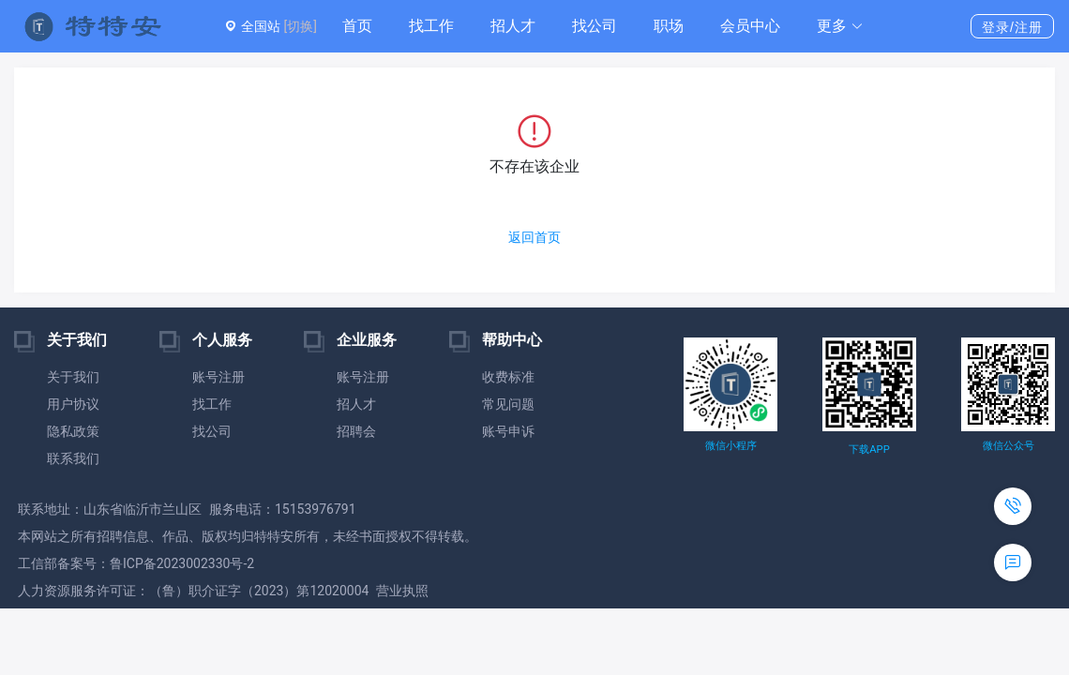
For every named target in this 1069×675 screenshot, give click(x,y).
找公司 (594, 26)
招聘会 (356, 431)
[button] (840, 26)
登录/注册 (1012, 27)
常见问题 (508, 404)
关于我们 (73, 376)
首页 (357, 26)
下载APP (869, 449)
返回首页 (534, 237)
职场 (669, 26)
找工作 (431, 26)
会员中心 (750, 26)
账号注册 (218, 376)
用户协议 (73, 404)
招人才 (512, 26)
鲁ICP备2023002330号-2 (182, 563)
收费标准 (508, 376)
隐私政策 (73, 431)
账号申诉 (508, 431)
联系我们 (73, 458)
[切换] (299, 26)
